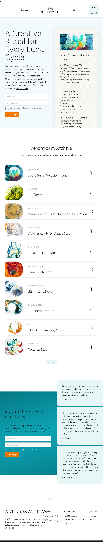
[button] (26, 10)
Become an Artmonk (94, 10)
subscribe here (22, 88)
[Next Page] (51, 362)
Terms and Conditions (42, 450)
